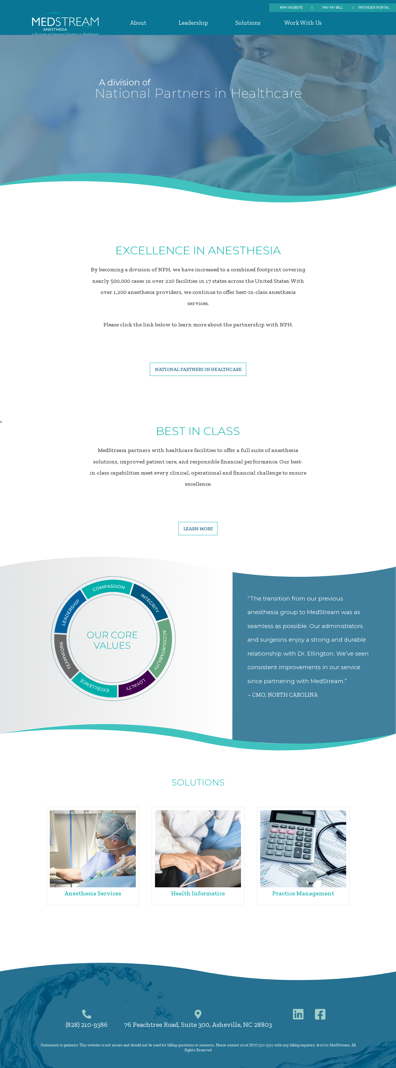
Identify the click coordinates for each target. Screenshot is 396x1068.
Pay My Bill (332, 8)
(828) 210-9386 (87, 1025)
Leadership (193, 22)
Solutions (247, 22)
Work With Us (303, 22)
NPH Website (291, 8)
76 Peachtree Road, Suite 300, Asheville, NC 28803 (198, 1025)
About (138, 22)
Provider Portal (374, 8)
